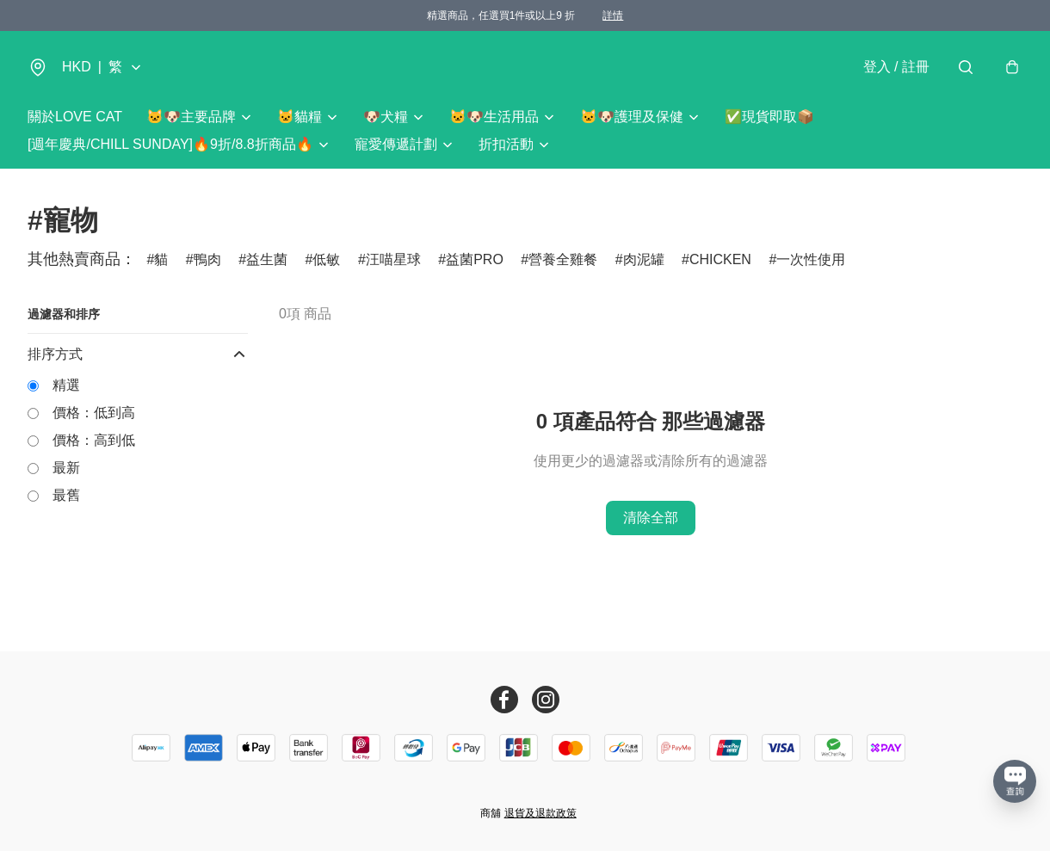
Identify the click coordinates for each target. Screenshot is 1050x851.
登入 (896, 66)
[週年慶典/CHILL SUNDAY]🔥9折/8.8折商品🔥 (170, 144)
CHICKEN (720, 259)
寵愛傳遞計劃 (396, 144)
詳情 (612, 15)
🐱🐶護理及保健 (631, 116)
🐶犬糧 (385, 116)
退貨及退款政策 (540, 813)
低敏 (326, 259)
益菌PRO (474, 259)
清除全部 (650, 517)
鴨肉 (207, 259)
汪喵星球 (393, 259)
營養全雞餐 (562, 259)
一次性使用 (810, 259)
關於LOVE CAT (75, 116)
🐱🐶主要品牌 (191, 116)
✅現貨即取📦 (769, 116)
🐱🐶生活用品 (494, 116)
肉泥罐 (643, 259)
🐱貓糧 (299, 116)
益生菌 (266, 259)
